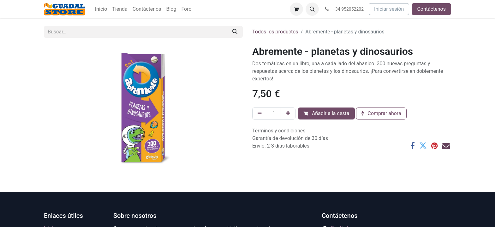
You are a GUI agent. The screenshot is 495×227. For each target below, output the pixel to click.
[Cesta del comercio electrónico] (296, 9)
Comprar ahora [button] (381, 113)
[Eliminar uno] (259, 113)
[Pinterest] (434, 145)
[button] (312, 9)
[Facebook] (412, 145)
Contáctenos (431, 9)
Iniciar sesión (389, 9)
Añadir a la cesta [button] (326, 113)
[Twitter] (423, 145)
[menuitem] (101, 9)
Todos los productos (275, 32)
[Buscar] (235, 32)
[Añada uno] (288, 113)
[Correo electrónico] (446, 145)
